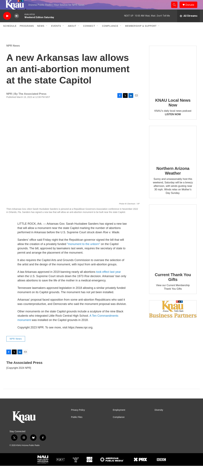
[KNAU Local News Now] (172, 76)
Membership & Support (141, 33)
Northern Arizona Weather (172, 178)
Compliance (110, 33)
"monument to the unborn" (83, 251)
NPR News (13, 52)
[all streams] (188, 23)
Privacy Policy (78, 417)
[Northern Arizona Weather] (172, 151)
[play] (7, 23)
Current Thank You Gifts (173, 284)
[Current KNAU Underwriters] (172, 316)
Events (56, 33)
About (72, 33)
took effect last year (108, 279)
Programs (27, 33)
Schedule (9, 33)
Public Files (76, 424)
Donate (192, 8)
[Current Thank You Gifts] (172, 243)
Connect (89, 33)
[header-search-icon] (176, 8)
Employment (119, 417)
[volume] (16, 23)
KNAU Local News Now (172, 110)
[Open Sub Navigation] (47, 33)
